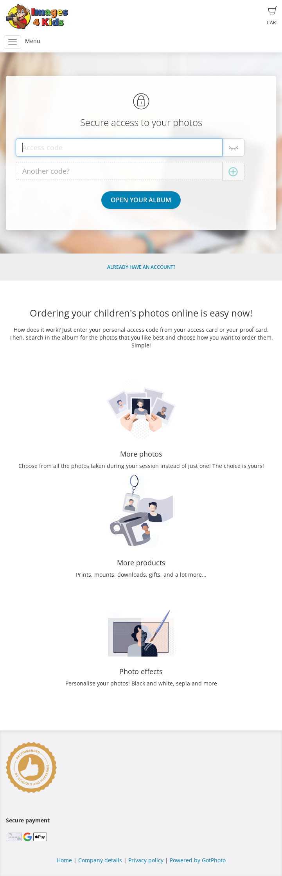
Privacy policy (145, 860)
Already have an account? (141, 267)
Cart (272, 16)
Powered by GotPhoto (198, 860)
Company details (100, 860)
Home (64, 860)
